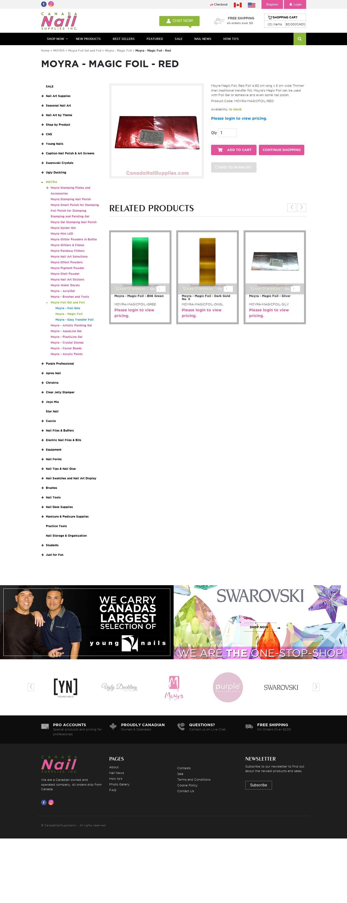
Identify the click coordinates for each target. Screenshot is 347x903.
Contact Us (185, 791)
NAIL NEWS (202, 38)
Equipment (53, 449)
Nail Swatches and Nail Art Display (71, 478)
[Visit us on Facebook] (44, 802)
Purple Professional (60, 363)
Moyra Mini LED (62, 233)
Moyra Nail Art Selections (69, 256)
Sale (180, 773)
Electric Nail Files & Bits (63, 440)
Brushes (51, 487)
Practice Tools (56, 526)
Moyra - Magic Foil (118, 50)
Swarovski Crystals (59, 162)
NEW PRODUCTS (88, 38)
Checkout (221, 4)
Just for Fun (54, 554)
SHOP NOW (85, 627)
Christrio (52, 382)
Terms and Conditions (193, 779)
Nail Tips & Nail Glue (61, 468)
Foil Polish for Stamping (68, 210)
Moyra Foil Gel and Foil (85, 50)
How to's (115, 778)
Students (52, 545)
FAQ (112, 790)
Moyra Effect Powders (67, 262)
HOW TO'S (231, 38)
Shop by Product (58, 124)
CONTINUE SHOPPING (282, 150)
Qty (214, 132)
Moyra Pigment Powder (67, 268)
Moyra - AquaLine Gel (66, 331)
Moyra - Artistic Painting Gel (71, 325)
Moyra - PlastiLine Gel (66, 336)
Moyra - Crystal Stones (67, 342)
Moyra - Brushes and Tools (70, 296)
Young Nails (54, 143)
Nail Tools (53, 497)
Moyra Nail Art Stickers (67, 279)
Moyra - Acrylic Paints (67, 354)
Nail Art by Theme (59, 115)
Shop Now (55, 38)
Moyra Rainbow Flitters (68, 250)
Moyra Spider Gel (63, 227)
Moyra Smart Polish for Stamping (75, 204)
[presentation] (291, 208)
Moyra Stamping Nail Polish (71, 199)
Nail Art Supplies (58, 95)
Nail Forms (54, 459)
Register (272, 4)
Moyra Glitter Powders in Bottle (74, 239)
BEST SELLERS (124, 38)
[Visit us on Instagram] (51, 802)
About (114, 767)
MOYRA (58, 50)
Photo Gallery (119, 784)
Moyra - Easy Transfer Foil (74, 319)
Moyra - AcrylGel (63, 290)
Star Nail (52, 411)
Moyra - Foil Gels (67, 308)
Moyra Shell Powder (65, 273)
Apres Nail (53, 373)
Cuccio (51, 420)
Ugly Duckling (56, 172)
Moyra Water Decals (65, 285)
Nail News (116, 772)
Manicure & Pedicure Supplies (67, 516)
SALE (178, 38)
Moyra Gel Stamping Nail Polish (73, 222)
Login (295, 4)
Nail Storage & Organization (66, 535)
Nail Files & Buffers (60, 430)
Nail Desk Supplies (59, 506)
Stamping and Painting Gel (70, 216)
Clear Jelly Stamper (60, 392)
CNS (49, 134)
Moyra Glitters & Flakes (67, 245)
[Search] (300, 39)
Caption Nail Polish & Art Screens (70, 153)
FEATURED (155, 38)
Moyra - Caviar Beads (66, 348)
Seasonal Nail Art (58, 105)
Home (45, 50)
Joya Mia (52, 401)
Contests (184, 768)
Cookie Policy (187, 785)
